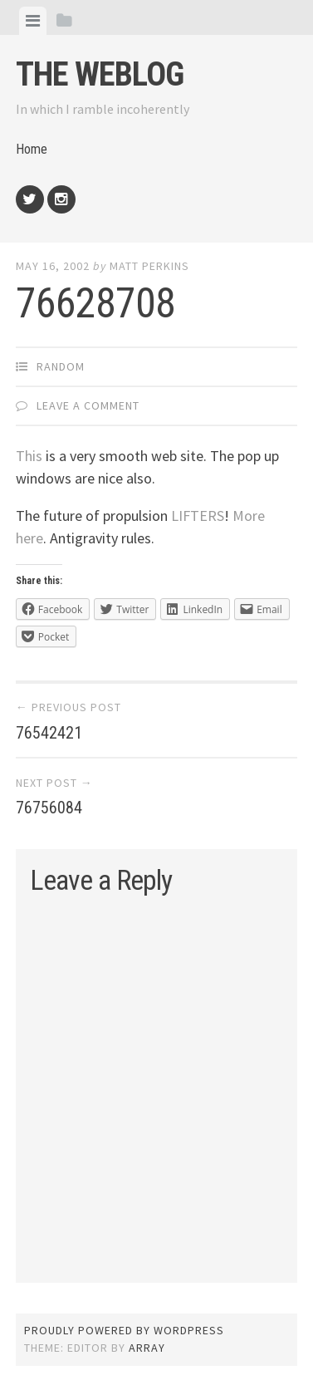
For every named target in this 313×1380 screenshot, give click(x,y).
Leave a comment (88, 405)
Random (61, 366)
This (29, 455)
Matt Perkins (149, 265)
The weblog (99, 74)
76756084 (49, 808)
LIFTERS (197, 515)
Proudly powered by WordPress (124, 1330)
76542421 (49, 733)
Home (31, 149)
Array (147, 1347)
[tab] (32, 21)
